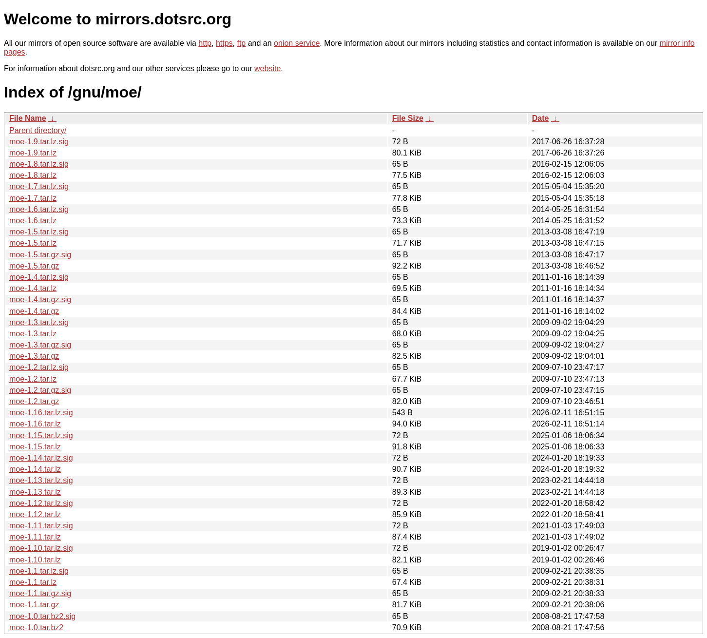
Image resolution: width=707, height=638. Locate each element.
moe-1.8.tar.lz (33, 175)
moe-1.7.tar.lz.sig (39, 186)
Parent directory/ (37, 130)
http (204, 43)
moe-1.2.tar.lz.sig (39, 367)
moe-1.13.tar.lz (35, 492)
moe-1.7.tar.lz (33, 198)
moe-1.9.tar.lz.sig (39, 141)
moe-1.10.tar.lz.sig (41, 548)
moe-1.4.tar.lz (33, 288)
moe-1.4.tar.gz (34, 311)
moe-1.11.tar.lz (35, 537)
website (267, 68)
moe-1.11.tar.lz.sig (41, 526)
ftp (241, 43)
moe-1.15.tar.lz (35, 447)
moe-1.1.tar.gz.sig (40, 593)
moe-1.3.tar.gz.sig (40, 345)
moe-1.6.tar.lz (33, 220)
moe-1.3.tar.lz (33, 333)
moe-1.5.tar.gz (34, 266)
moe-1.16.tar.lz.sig (41, 412)
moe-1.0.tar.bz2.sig (42, 616)
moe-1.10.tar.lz (35, 560)
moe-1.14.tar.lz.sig (41, 458)
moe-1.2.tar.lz (33, 379)
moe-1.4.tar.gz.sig (40, 299)
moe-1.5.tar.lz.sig (39, 232)
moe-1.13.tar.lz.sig (41, 480)
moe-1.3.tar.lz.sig (39, 322)
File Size (407, 118)
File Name (27, 118)
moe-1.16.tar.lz (35, 424)
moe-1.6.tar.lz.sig (39, 209)
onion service (297, 43)
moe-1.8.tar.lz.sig (39, 164)
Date (540, 118)
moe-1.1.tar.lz (33, 582)
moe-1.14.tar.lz (35, 469)
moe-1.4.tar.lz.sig (39, 277)
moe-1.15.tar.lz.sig (41, 435)
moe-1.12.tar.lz (35, 514)
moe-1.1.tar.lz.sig (39, 571)
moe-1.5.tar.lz (33, 243)
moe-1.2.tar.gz (34, 401)
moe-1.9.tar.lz (33, 153)
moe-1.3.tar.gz (34, 356)
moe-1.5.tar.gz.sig (40, 255)
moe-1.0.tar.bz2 (36, 627)
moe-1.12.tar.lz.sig (41, 503)
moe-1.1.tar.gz (34, 604)
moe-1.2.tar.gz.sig (40, 390)
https (224, 43)
